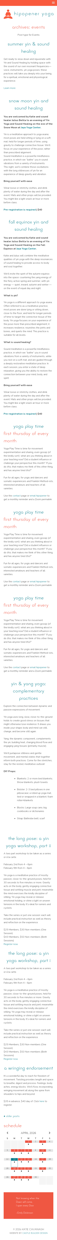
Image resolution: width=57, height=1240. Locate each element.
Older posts (12, 1116)
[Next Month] (49, 1133)
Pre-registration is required (20, 209)
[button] (53, 3)
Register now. (11, 944)
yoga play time (28, 426)
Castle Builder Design (35, 1233)
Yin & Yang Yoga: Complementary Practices (28, 691)
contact (17, 495)
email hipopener (38, 495)
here (42, 1101)
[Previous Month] (7, 1133)
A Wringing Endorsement (28, 1068)
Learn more (10, 88)
